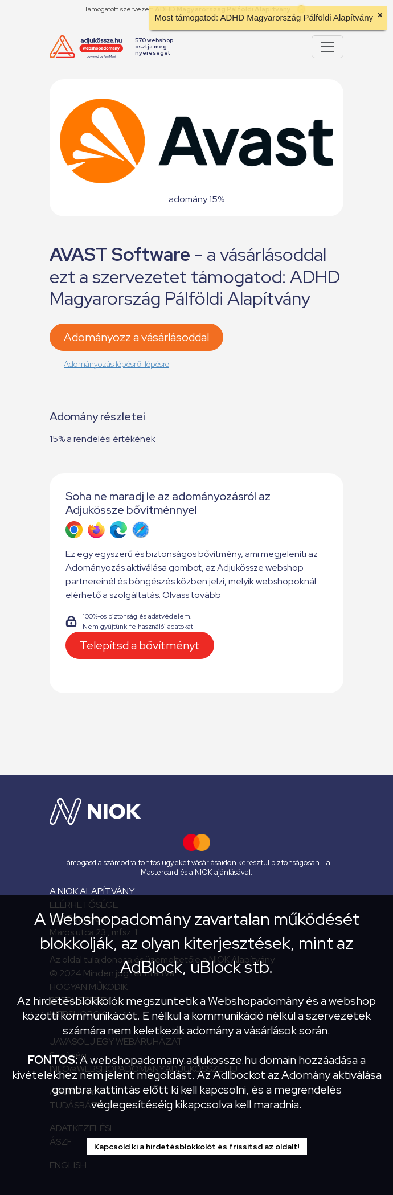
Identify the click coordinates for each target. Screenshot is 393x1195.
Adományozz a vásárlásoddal (136, 337)
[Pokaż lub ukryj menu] (327, 46)
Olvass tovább (191, 595)
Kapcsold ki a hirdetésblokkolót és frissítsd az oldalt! (197, 1146)
